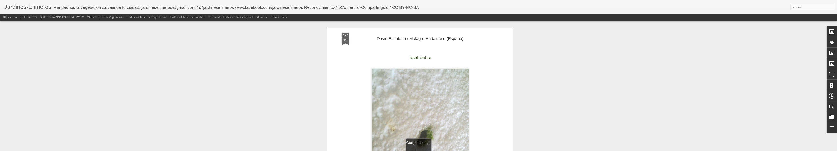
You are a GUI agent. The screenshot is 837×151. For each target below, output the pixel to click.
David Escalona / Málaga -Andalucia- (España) (420, 38)
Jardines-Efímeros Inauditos (187, 17)
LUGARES (30, 17)
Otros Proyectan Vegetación (105, 17)
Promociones (278, 17)
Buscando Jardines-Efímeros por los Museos (237, 17)
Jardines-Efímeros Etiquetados (146, 17)
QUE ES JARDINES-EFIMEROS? (62, 17)
